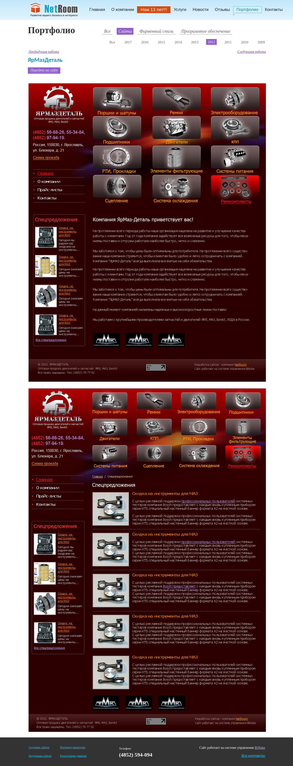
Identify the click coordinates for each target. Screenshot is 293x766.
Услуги (180, 9)
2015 (161, 42)
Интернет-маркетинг (72, 747)
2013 (194, 42)
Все (107, 31)
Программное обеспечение (205, 31)
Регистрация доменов (73, 756)
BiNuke (259, 748)
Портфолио (247, 9)
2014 (178, 42)
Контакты (274, 9)
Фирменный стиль (156, 31)
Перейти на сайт (44, 70)
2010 (244, 42)
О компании (122, 9)
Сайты (125, 31)
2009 (261, 42)
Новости (200, 9)
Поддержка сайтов (40, 756)
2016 (144, 42)
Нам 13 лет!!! (153, 9)
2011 (227, 42)
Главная (97, 9)
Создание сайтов (39, 747)
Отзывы (222, 9)
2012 (211, 42)
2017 (128, 42)
